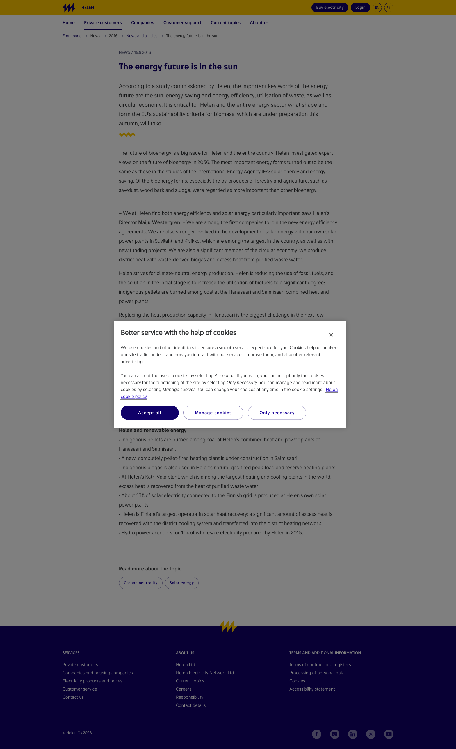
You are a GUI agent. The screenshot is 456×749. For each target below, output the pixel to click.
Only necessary (277, 412)
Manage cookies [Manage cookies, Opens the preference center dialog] (213, 412)
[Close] (331, 335)
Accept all (149, 412)
